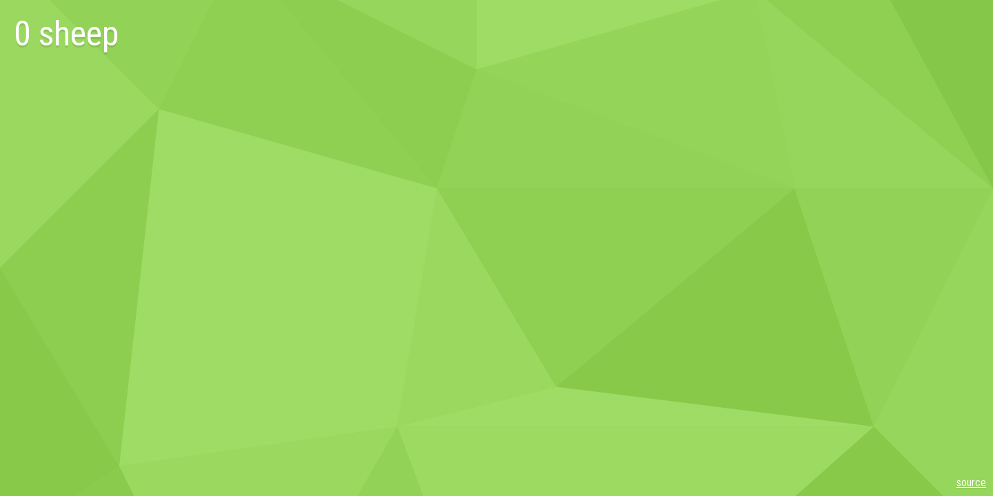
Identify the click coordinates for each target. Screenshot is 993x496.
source (971, 482)
